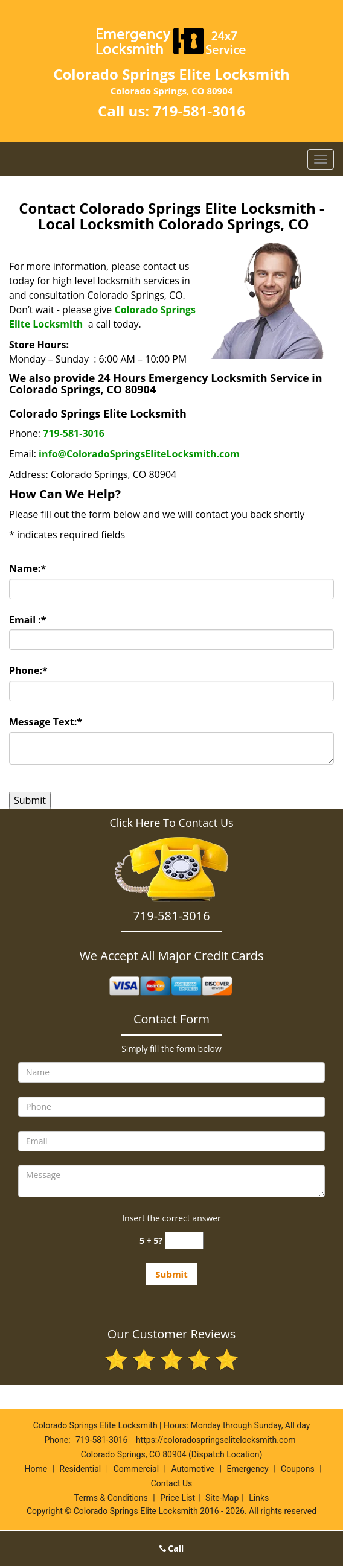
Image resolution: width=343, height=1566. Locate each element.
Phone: (28, 670)
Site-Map (222, 1498)
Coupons (298, 1469)
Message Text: (45, 721)
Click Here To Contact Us (171, 822)
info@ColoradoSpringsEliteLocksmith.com (139, 453)
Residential (80, 1469)
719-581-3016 (199, 111)
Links (259, 1498)
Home (35, 1469)
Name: (27, 568)
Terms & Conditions (111, 1498)
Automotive (192, 1469)
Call (171, 1548)
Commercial (136, 1469)
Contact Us (172, 1483)
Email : (27, 619)
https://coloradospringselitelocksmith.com (216, 1440)
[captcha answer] (184, 1240)
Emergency (247, 1469)
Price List (177, 1498)
